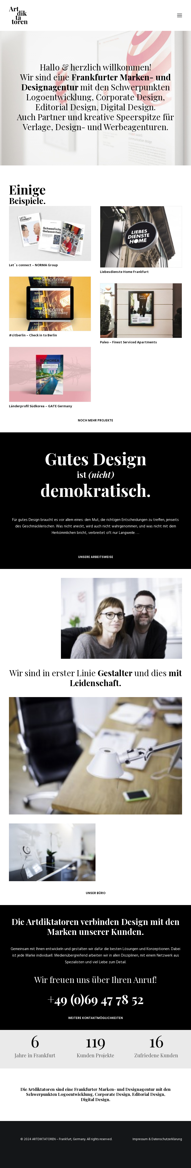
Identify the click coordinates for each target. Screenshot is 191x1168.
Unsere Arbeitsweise (95, 557)
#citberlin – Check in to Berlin (33, 335)
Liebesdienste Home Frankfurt (124, 272)
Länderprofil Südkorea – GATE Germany (40, 406)
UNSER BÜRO (95, 893)
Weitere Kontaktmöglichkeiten (95, 1018)
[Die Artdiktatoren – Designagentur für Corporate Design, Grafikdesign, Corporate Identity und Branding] (18, 15)
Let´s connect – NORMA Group (33, 265)
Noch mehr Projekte (95, 420)
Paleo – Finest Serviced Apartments (128, 342)
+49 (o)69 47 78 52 (95, 999)
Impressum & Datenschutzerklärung (157, 1139)
